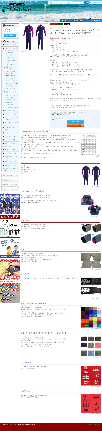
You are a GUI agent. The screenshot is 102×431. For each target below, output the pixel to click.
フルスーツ (75, 51)
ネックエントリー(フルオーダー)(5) (11, 51)
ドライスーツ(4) (11, 64)
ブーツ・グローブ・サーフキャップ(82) (11, 118)
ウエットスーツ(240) (10, 48)
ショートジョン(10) (12, 83)
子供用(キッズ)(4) (10, 99)
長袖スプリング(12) (12, 86)
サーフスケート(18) (10, 153)
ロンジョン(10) (10, 81)
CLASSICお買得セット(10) (12, 61)
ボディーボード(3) (10, 161)
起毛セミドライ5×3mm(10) (10, 67)
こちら (30, 157)
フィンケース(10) (9, 149)
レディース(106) (10, 57)
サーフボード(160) (10, 110)
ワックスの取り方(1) (11, 107)
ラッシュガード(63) (10, 165)
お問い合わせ (6, 180)
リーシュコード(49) (10, 133)
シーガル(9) (9, 78)
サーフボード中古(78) (11, 114)
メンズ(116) (8, 55)
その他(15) (8, 102)
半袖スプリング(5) (11, 88)
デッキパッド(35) (9, 136)
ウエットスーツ (56, 47)
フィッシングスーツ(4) (10, 169)
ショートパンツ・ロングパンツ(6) (12, 96)
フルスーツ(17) (10, 75)
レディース (66, 49)
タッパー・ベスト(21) (11, 91)
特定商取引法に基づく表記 (10, 184)
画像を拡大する (25, 51)
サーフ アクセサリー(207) (10, 128)
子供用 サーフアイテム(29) (10, 157)
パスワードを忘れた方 (95, 2)
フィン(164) (8, 146)
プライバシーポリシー (8, 189)
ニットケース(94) (9, 143)
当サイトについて (7, 175)
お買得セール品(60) (10, 45)
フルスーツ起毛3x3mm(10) (10, 72)
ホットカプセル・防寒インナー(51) (11, 123)
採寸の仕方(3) (9, 104)
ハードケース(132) (10, 139)
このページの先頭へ (94, 424)
